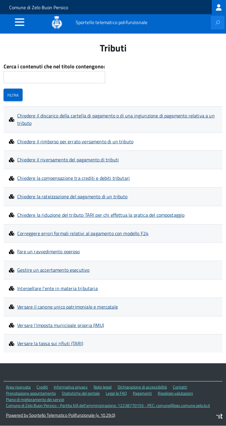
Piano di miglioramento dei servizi (35, 399)
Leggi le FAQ (116, 393)
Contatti (180, 387)
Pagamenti (142, 393)
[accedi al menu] (19, 22)
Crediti (42, 387)
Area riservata (18, 387)
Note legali (103, 387)
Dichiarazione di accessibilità (142, 387)
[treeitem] (219, 7)
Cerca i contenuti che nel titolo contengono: (54, 67)
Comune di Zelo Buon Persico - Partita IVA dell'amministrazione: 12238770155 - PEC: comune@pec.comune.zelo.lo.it (108, 405)
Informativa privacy (71, 387)
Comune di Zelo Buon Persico (38, 7)
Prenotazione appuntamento (31, 393)
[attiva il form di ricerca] (218, 22)
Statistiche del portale (81, 393)
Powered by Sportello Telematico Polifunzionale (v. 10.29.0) (60, 415)
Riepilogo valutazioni (175, 393)
